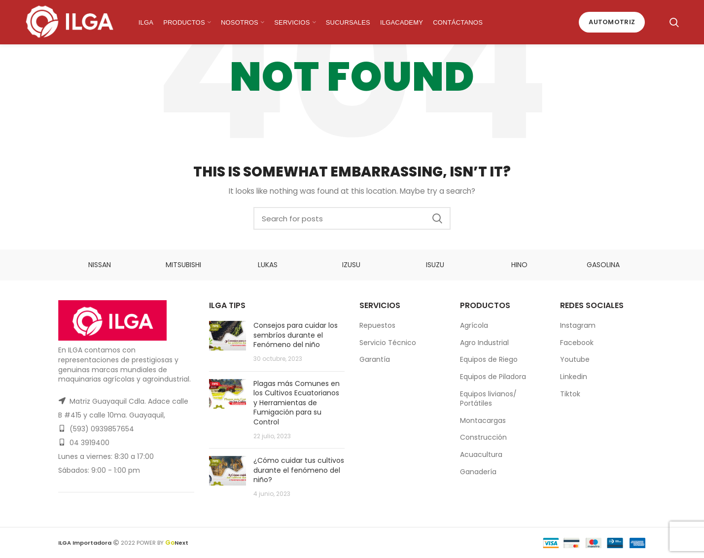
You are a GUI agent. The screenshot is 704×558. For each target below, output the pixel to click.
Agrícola (474, 325)
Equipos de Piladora (493, 377)
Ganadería (478, 472)
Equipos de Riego (489, 359)
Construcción (483, 437)
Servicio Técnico (387, 343)
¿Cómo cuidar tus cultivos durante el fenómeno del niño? (298, 470)
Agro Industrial (484, 343)
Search (437, 218)
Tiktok (570, 394)
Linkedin (573, 377)
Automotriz (612, 22)
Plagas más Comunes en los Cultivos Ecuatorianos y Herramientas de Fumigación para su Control (296, 403)
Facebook (577, 343)
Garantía (374, 359)
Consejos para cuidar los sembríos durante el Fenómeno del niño (295, 334)
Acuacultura (481, 454)
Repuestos (377, 325)
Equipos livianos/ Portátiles (488, 399)
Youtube (575, 359)
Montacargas (483, 420)
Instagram (578, 325)
